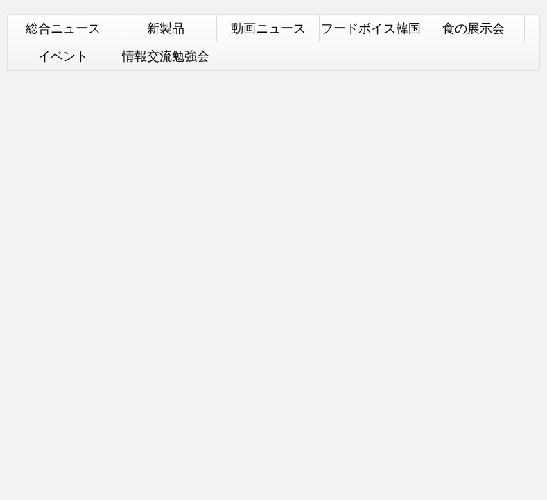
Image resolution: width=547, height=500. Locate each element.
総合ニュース (63, 28)
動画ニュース (268, 28)
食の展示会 (473, 28)
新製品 (165, 28)
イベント (63, 56)
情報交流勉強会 (165, 56)
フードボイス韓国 (371, 28)
